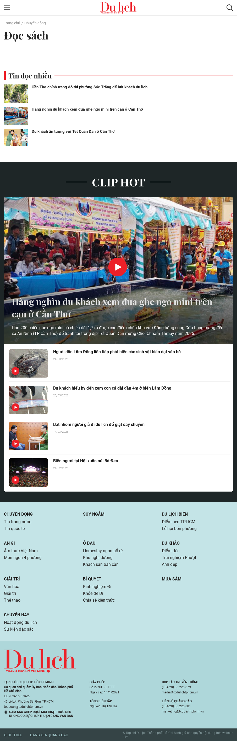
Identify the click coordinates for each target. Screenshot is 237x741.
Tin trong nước (17, 521)
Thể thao (12, 600)
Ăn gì (9, 543)
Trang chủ (12, 23)
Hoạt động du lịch (20, 622)
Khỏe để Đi (93, 593)
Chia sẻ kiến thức (99, 600)
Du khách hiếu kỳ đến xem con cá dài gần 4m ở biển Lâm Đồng (112, 388)
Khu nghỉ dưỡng (98, 557)
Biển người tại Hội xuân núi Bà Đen (85, 460)
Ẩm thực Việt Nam (21, 550)
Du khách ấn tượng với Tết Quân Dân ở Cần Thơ (73, 131)
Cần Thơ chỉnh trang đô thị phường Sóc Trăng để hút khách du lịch (89, 87)
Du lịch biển (175, 514)
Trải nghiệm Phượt (179, 557)
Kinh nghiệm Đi (97, 586)
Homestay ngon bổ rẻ (103, 550)
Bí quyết (92, 579)
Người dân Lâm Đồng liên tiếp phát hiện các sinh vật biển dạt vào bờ (117, 351)
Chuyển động (35, 23)
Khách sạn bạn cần (101, 564)
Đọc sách (27, 35)
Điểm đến (171, 550)
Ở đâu (89, 543)
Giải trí (12, 579)
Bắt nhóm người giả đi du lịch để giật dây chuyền (99, 424)
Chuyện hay (16, 614)
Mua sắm (171, 579)
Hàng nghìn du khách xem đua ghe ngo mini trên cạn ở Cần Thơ (87, 109)
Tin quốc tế (14, 528)
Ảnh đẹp (169, 564)
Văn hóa (11, 586)
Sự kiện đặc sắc (19, 629)
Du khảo (171, 543)
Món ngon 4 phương (23, 557)
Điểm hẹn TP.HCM (178, 521)
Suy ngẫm (93, 514)
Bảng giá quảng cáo (49, 735)
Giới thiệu (13, 735)
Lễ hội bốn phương (179, 528)
